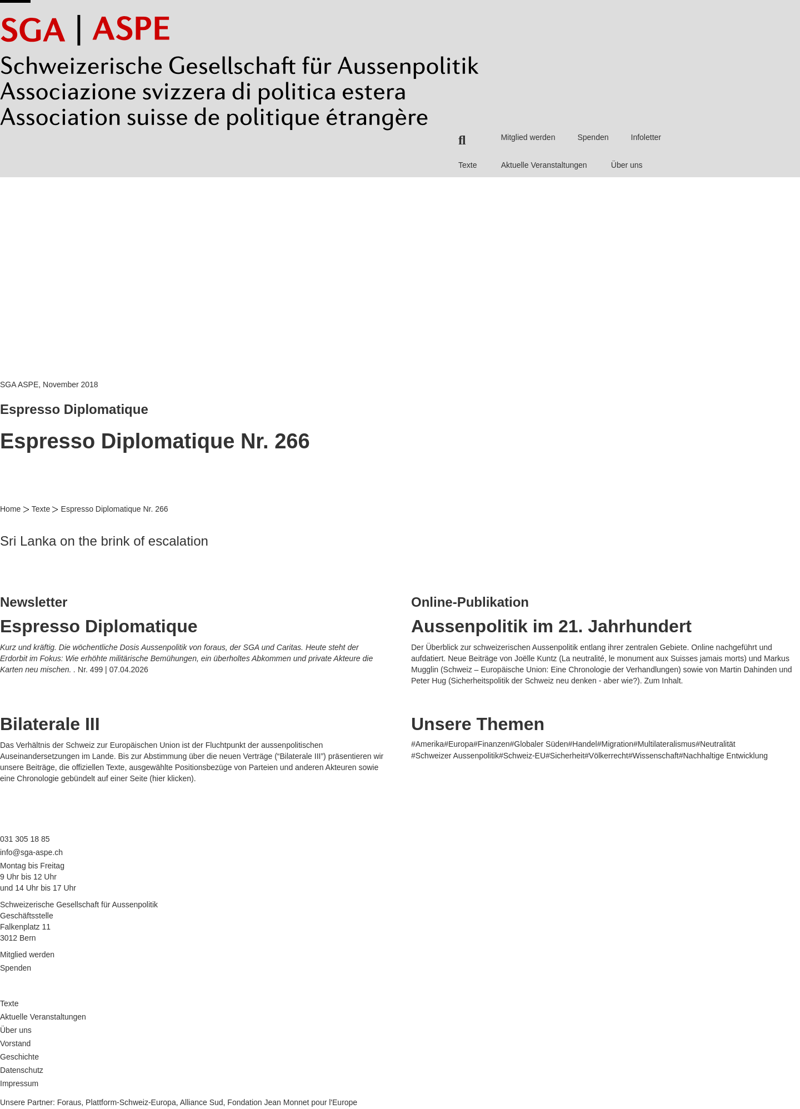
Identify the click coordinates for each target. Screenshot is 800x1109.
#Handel (582, 744)
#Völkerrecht (606, 755)
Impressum (19, 1083)
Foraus (69, 1102)
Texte (467, 165)
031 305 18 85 (25, 839)
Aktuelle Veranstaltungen (544, 165)
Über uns (627, 165)
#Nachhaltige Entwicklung (723, 755)
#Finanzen (491, 744)
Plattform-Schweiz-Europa (131, 1102)
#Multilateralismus (664, 744)
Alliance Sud (201, 1102)
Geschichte (19, 1056)
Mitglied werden (528, 137)
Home (10, 508)
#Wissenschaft (653, 755)
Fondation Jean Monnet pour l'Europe (292, 1102)
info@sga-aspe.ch (31, 852)
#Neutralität (716, 744)
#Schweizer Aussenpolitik (455, 755)
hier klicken (171, 778)
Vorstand (15, 1043)
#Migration (615, 744)
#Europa (458, 744)
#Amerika (427, 744)
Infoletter (646, 137)
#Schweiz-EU (522, 755)
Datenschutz (21, 1070)
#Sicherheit (565, 755)
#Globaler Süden (538, 744)
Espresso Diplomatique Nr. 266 (114, 508)
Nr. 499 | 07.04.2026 (113, 669)
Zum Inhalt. (663, 680)
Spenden (592, 137)
